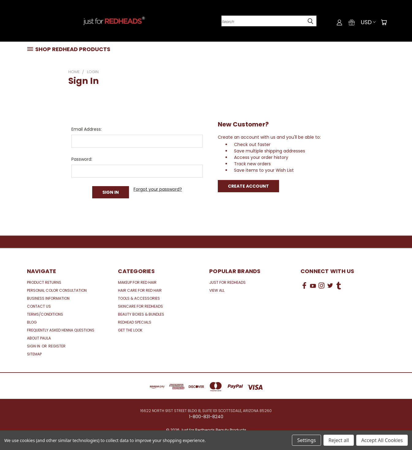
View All (217, 290)
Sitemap (34, 354)
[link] (342, 308)
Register (57, 346)
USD (368, 22)
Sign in (34, 346)
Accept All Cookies (382, 440)
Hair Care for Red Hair (140, 290)
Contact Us (39, 306)
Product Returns (44, 282)
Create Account (248, 186)
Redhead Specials (134, 322)
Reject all (338, 440)
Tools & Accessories (139, 298)
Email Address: (86, 129)
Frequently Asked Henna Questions (60, 330)
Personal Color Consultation (57, 290)
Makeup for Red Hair (137, 282)
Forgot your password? (158, 189)
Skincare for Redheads (140, 306)
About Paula (39, 338)
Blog (32, 322)
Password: (81, 159)
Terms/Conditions (45, 314)
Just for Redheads (227, 282)
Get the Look (130, 330)
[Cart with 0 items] (384, 22)
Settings (306, 440)
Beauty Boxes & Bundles (141, 314)
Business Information (48, 298)
